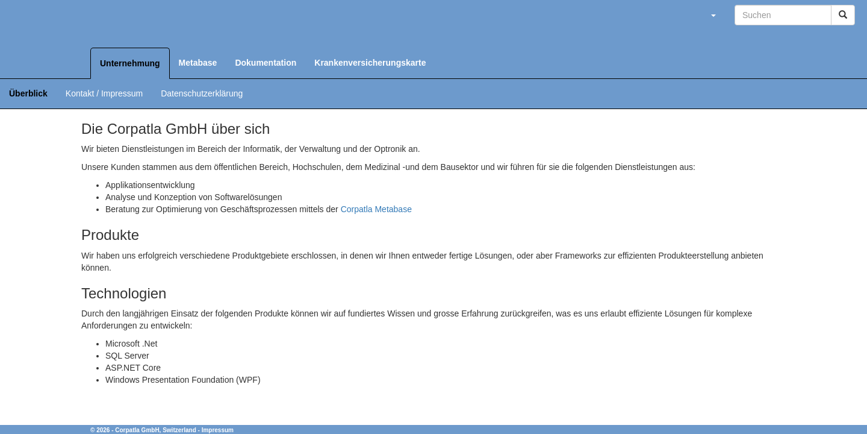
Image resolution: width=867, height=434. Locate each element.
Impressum (218, 430)
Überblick (28, 93)
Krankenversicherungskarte (370, 63)
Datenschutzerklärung (202, 93)
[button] (713, 15)
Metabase (198, 63)
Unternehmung (130, 63)
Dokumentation (265, 63)
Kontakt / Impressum (104, 93)
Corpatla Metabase (376, 209)
